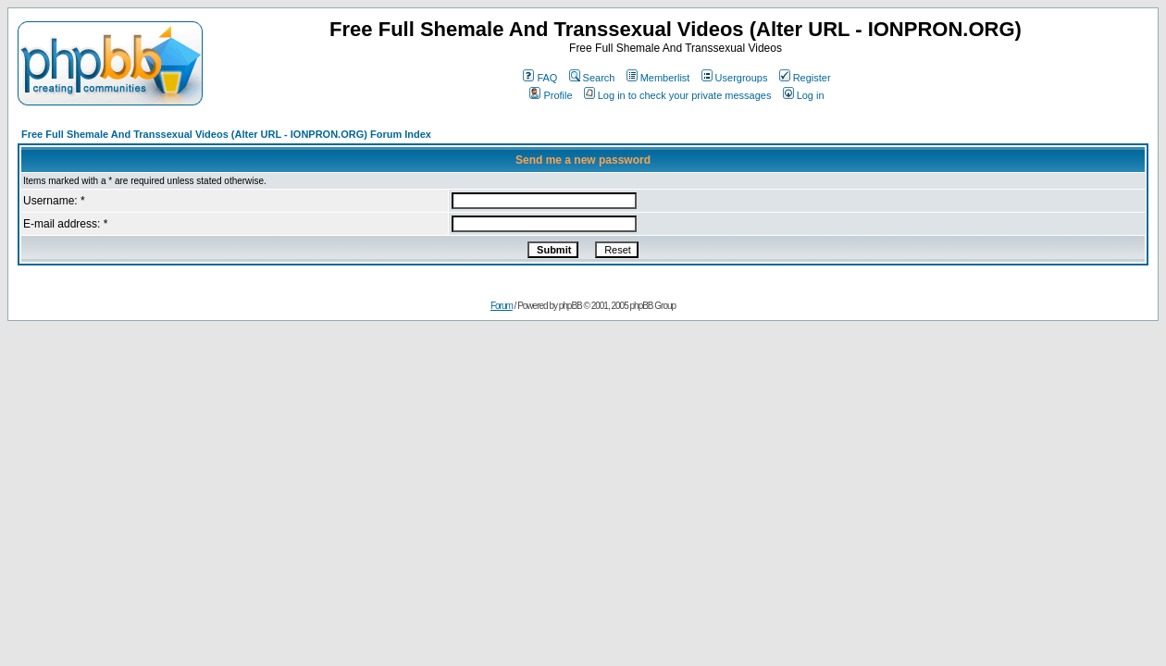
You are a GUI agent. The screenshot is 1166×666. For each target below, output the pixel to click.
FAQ (540, 77)
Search (592, 77)
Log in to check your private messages (678, 95)
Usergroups (734, 77)
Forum (501, 306)
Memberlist (658, 77)
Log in (804, 95)
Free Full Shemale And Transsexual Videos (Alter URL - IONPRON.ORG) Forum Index (226, 134)
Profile (550, 95)
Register (805, 77)
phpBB (570, 306)
